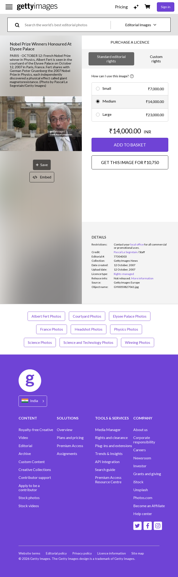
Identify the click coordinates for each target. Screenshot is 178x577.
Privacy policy (82, 553)
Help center (142, 514)
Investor (139, 466)
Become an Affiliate (149, 506)
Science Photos (40, 342)
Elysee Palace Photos (129, 316)
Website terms (29, 553)
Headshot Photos (88, 329)
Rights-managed (124, 274)
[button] (41, 124)
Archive (25, 453)
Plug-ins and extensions (113, 446)
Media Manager (108, 430)
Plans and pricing (70, 437)
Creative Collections (35, 469)
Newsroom (142, 458)
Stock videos (29, 506)
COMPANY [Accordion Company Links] (142, 418)
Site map (137, 553)
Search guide (105, 469)
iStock (138, 482)
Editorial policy (56, 553)
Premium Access (70, 446)
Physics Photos (126, 329)
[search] (19, 25)
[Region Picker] (33, 401)
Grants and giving (147, 474)
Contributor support (35, 477)
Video (23, 437)
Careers (139, 450)
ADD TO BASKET (130, 144)
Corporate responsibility (144, 439)
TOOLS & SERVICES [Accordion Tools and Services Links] (112, 418)
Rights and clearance (111, 437)
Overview (64, 430)
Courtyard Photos (87, 316)
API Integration (107, 462)
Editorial (25, 446)
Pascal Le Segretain (125, 252)
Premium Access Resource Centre (108, 479)
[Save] (42, 165)
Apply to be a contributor (29, 488)
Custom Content (32, 462)
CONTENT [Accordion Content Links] (28, 418)
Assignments (67, 453)
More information (142, 278)
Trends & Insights (109, 453)
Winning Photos (137, 342)
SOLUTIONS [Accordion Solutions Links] (68, 418)
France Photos (51, 329)
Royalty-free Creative (36, 430)
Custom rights (156, 58)
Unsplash (140, 490)
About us (140, 430)
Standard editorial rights (111, 58)
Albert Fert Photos (46, 316)
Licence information (111, 553)
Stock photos (29, 498)
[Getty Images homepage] (37, 7)
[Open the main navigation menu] (9, 7)
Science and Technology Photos (88, 342)
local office (137, 244)
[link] (122, 278)
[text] (67, 25)
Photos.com (142, 498)
